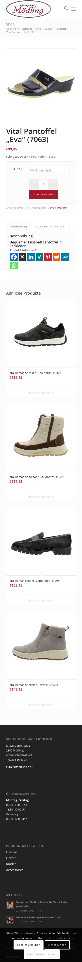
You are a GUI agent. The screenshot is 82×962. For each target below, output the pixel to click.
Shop (10, 24)
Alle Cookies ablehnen (42, 954)
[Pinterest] (48, 257)
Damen (52, 207)
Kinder (11, 864)
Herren (11, 858)
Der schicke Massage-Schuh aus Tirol (38, 917)
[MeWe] (65, 257)
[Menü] (73, 9)
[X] (22, 257)
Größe (18, 169)
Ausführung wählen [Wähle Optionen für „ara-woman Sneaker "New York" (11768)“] (41, 393)
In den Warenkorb (43, 194)
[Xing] (39, 257)
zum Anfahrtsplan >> (19, 767)
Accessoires (14, 870)
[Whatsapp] (14, 265)
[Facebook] (14, 257)
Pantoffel (62, 207)
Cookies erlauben (28, 945)
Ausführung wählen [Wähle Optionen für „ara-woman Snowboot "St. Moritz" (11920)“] (41, 497)
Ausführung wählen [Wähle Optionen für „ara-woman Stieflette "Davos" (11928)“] (41, 705)
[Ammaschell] (34, 9)
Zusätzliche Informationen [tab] (50, 226)
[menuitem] (64, 9)
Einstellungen (57, 945)
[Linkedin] (31, 257)
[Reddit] (56, 257)
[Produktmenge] (43, 184)
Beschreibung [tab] (19, 226)
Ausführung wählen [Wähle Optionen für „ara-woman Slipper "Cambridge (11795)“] (41, 601)
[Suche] (64, 9)
